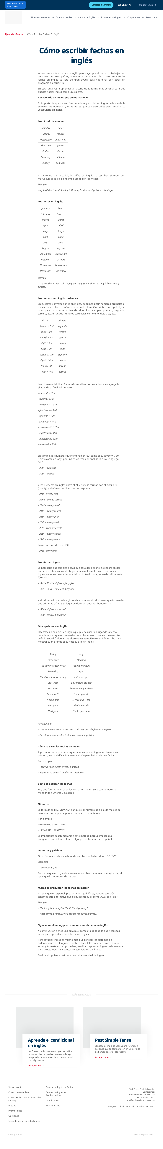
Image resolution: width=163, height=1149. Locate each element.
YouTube (149, 1106)
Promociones (15, 1110)
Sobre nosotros (16, 1087)
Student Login (148, 4)
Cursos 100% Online (18, 1092)
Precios (12, 1105)
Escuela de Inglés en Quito (59, 1087)
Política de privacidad (143, 1134)
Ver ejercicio (36, 1065)
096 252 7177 (124, 4)
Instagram (112, 1106)
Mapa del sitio (53, 1105)
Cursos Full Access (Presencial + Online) (24, 1099)
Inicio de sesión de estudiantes (24, 1120)
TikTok (121, 1106)
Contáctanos (52, 1100)
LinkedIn (140, 1106)
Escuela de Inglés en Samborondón (56, 1094)
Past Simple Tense (113, 1040)
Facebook (130, 1106)
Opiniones (13, 1115)
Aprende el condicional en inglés (51, 1042)
